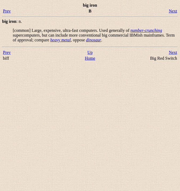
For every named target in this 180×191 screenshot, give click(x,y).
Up (90, 52)
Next (173, 11)
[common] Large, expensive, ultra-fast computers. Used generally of (71, 30)
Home (90, 58)
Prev (7, 11)
